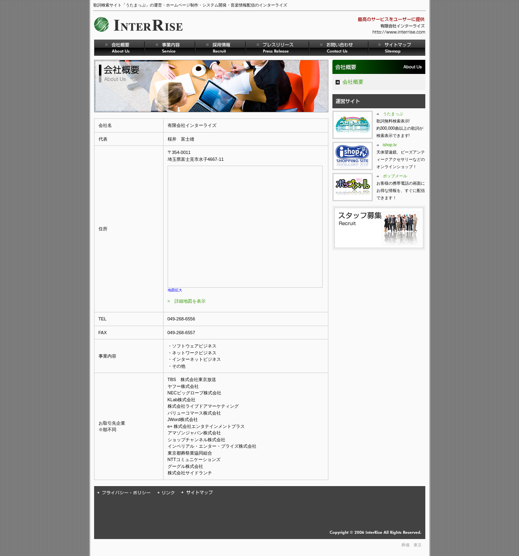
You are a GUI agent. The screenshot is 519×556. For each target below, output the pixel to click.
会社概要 (353, 82)
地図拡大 (175, 290)
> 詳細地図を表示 (187, 301)
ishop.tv (390, 145)
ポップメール (395, 176)
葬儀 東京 (411, 545)
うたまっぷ (393, 114)
